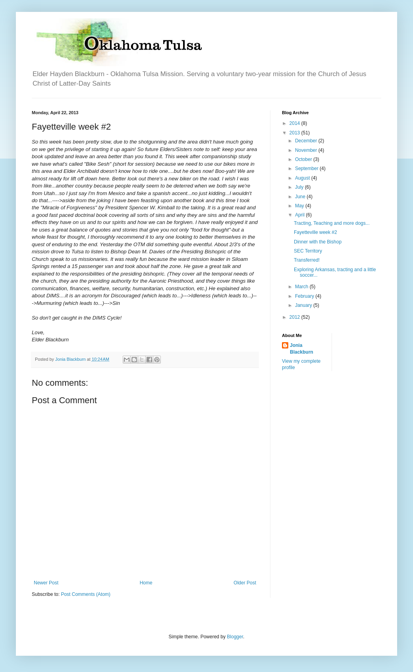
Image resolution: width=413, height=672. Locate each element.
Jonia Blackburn (301, 349)
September (307, 168)
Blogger (235, 636)
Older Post (245, 583)
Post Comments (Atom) (85, 594)
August (303, 178)
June (301, 196)
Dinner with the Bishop (318, 242)
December (306, 141)
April (300, 215)
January (304, 305)
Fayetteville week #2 (315, 232)
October (304, 159)
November (306, 150)
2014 (295, 123)
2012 (295, 317)
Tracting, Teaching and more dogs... (332, 223)
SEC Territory (308, 251)
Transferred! (307, 260)
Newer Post (46, 583)
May (300, 206)
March (302, 286)
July (300, 187)
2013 (295, 133)
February (305, 296)
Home (146, 583)
